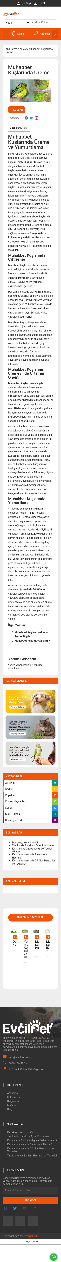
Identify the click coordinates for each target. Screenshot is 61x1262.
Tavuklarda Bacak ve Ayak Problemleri (33, 845)
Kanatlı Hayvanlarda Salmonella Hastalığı (29, 856)
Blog (9, 1109)
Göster (24, 127)
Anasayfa (12, 1093)
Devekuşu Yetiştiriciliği (25, 842)
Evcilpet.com (31, 1236)
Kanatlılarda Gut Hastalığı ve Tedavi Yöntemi (32, 850)
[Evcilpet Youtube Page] (24, 1208)
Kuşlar (23, 49)
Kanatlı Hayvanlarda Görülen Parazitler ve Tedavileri (33, 862)
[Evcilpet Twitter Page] (15, 1208)
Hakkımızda (13, 1097)
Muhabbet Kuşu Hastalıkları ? (32, 640)
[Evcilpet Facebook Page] (5, 1208)
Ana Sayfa (11, 49)
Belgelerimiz (14, 1101)
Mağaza (11, 1105)
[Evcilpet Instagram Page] (34, 1208)
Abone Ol (30, 1200)
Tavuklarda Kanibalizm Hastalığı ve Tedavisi (32, 1155)
